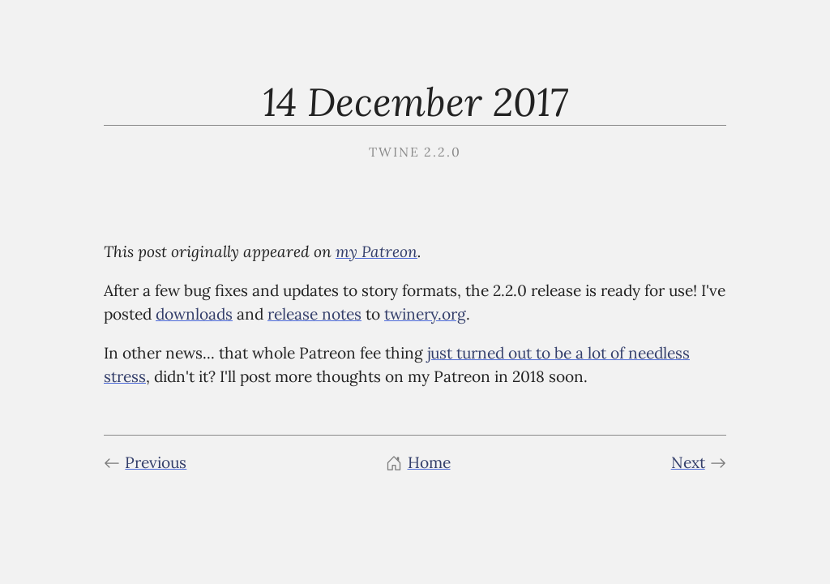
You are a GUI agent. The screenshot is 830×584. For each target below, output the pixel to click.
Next (698, 462)
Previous (145, 462)
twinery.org (425, 314)
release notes (314, 314)
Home (418, 462)
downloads (194, 314)
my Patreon (376, 251)
